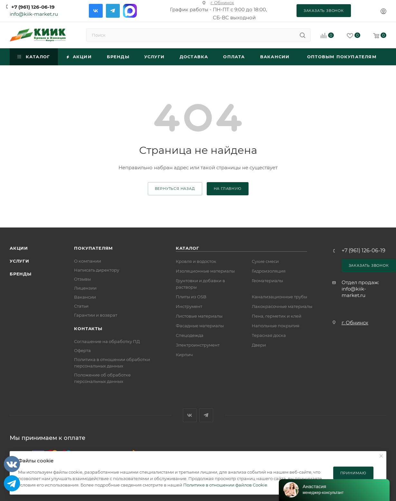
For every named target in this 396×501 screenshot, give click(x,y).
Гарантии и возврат (95, 315)
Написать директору (96, 270)
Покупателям (93, 248)
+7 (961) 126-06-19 (33, 7)
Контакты (88, 328)
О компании (87, 261)
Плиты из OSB (191, 296)
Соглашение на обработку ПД (107, 341)
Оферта (82, 350)
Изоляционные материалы (205, 271)
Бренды (21, 273)
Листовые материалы (199, 316)
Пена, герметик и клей (276, 316)
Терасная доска (269, 335)
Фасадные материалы (200, 325)
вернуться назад (175, 188)
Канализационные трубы (279, 296)
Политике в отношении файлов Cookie (225, 484)
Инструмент (189, 306)
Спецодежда (189, 335)
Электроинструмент (198, 345)
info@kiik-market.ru (34, 14)
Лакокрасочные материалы (282, 306)
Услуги (19, 261)
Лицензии (85, 288)
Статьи (81, 306)
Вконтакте (96, 11)
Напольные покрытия (275, 325)
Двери (259, 345)
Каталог (187, 248)
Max (130, 11)
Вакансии (85, 297)
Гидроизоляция (269, 271)
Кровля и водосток (196, 261)
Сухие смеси (265, 261)
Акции (19, 248)
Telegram (113, 11)
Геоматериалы (267, 280)
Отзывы (82, 279)
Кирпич (184, 354)
